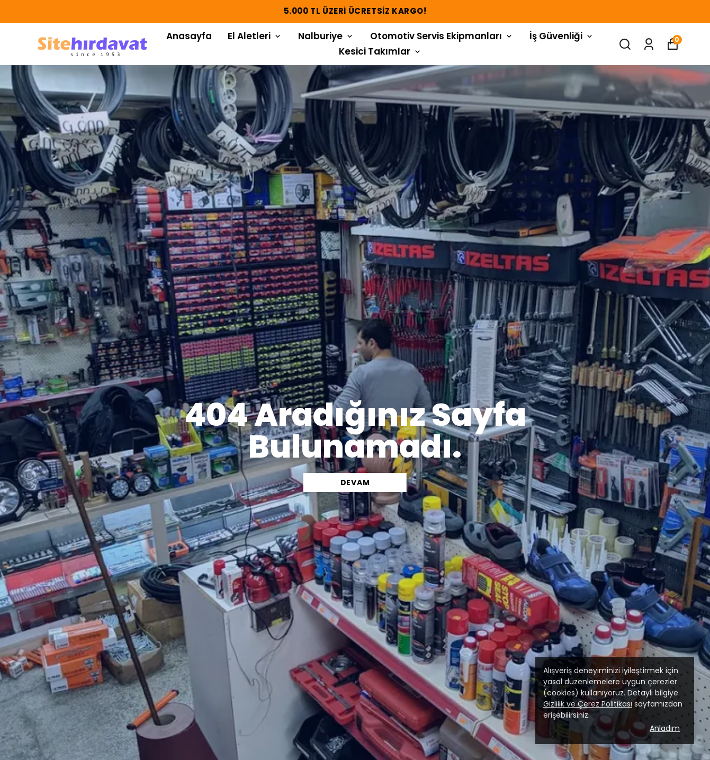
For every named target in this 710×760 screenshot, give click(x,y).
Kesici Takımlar (380, 51)
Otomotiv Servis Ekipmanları (442, 36)
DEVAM (355, 482)
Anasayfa (189, 36)
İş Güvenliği (561, 36)
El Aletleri (255, 36)
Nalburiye (326, 36)
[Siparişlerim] (648, 44)
